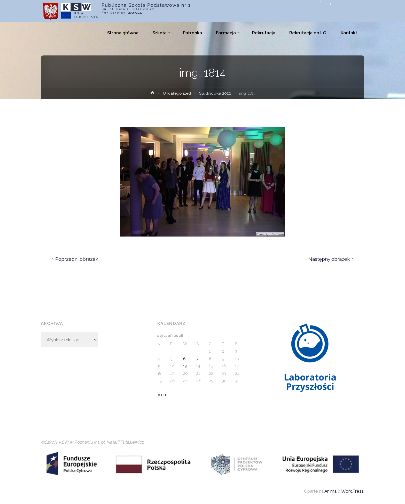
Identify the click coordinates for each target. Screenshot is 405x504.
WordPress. (352, 491)
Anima (330, 491)
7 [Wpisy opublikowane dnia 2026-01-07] (197, 358)
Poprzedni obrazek (74, 259)
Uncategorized (177, 93)
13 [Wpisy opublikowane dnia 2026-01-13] (185, 366)
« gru (162, 394)
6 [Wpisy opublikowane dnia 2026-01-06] (184, 358)
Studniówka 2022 (215, 93)
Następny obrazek (331, 259)
